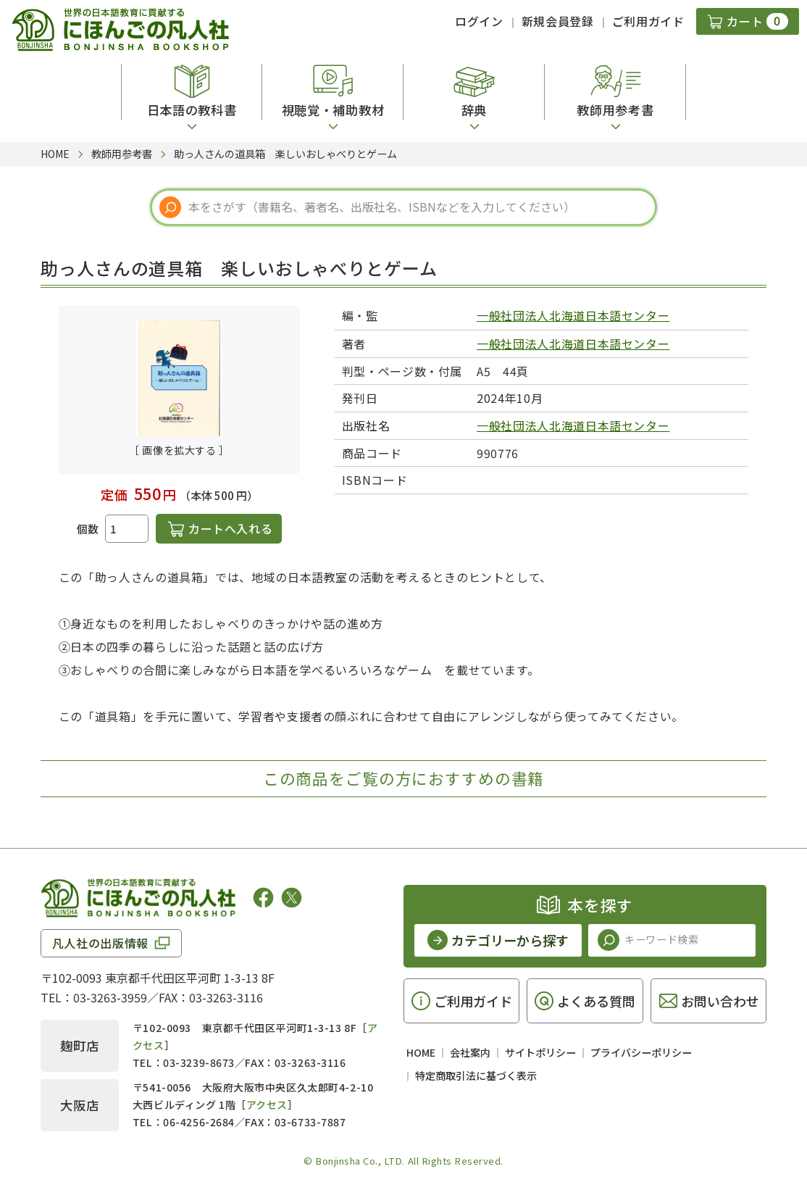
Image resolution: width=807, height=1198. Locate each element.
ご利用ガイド (648, 21)
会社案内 (470, 1052)
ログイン (479, 21)
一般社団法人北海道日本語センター (573, 315)
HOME (420, 1052)
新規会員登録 (558, 21)
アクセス (267, 1104)
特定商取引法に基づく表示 (476, 1075)
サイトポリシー (540, 1052)
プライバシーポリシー (641, 1052)
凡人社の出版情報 (100, 943)
